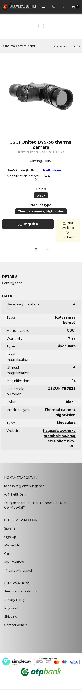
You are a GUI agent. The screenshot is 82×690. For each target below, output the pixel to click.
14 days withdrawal (18, 570)
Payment (11, 608)
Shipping (10, 617)
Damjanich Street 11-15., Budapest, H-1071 (35, 503)
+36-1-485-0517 (15, 494)
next (76, 46)
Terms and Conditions (20, 591)
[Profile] (65, 6)
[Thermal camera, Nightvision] (41, 211)
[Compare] (47, 249)
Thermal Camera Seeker (20, 46)
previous (60, 46)
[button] (43, 6)
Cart (7, 554)
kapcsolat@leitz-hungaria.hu (25, 486)
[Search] (54, 6)
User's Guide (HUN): (22, 170)
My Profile (12, 545)
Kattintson (52, 170)
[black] (41, 195)
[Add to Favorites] (35, 249)
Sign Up (10, 537)
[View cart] (75, 6)
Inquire (28, 224)
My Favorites (14, 562)
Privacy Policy (14, 600)
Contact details (15, 625)
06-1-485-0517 (14, 507)
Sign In (9, 528)
